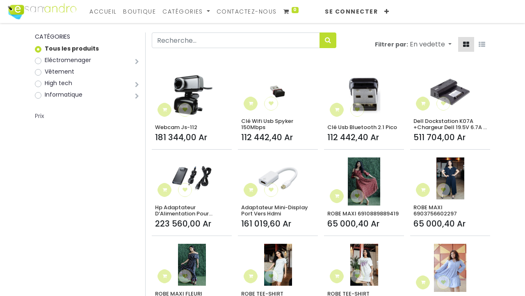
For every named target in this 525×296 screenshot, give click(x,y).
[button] (391, 11)
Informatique (63, 94)
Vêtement (59, 71)
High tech (58, 83)
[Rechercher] (328, 40)
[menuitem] (108, 11)
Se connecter (356, 11)
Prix (39, 116)
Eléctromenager (68, 60)
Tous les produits (72, 48)
